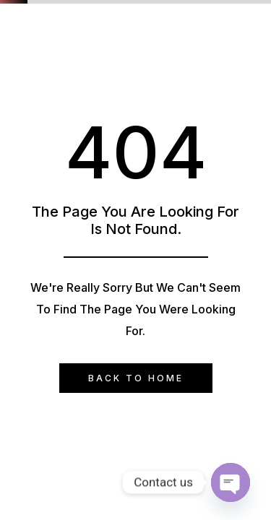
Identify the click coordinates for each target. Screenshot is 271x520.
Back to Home (136, 378)
